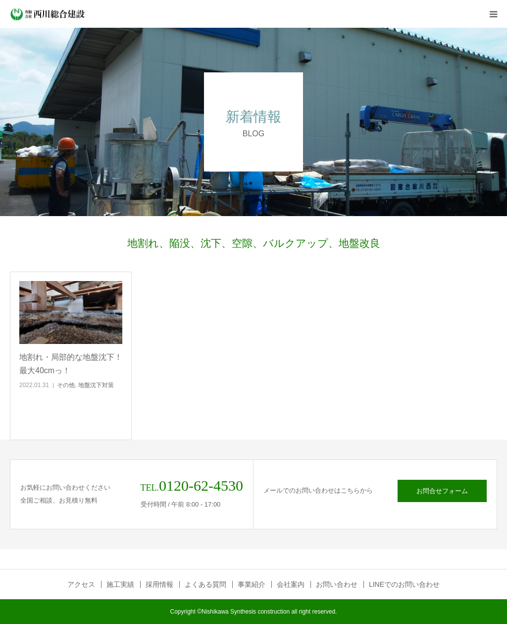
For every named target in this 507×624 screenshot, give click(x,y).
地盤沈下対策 (96, 385)
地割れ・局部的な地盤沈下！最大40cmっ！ (70, 364)
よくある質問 (205, 584)
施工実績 (120, 584)
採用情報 (159, 584)
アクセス (81, 584)
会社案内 (290, 584)
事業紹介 (251, 584)
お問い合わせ (336, 584)
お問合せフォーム (442, 491)
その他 (66, 385)
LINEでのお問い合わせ (404, 584)
